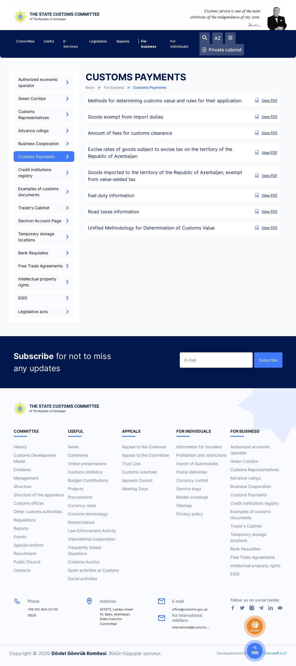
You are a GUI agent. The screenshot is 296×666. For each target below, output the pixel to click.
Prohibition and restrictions (201, 455)
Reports (21, 528)
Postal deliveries (191, 471)
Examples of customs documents (44, 191)
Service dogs (188, 488)
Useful (49, 41)
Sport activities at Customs (93, 570)
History (20, 446)
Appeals (122, 41)
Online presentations (87, 463)
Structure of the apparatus (39, 494)
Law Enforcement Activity (92, 530)
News (73, 446)
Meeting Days (135, 488)
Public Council (27, 561)
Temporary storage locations (44, 236)
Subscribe (268, 360)
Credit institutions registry (44, 172)
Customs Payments (44, 156)
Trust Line (131, 463)
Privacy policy (189, 513)
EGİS (44, 297)
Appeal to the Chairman (144, 446)
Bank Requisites (44, 252)
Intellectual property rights (44, 281)
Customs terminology (88, 513)
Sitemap (184, 505)
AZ (217, 38)
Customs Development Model (35, 458)
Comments (78, 455)
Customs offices (29, 503)
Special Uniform (28, 545)
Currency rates (82, 505)
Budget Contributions (88, 480)
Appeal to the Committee (145, 455)
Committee (25, 41)
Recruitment (25, 553)
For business (147, 44)
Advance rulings (44, 130)
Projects (75, 488)
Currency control (192, 480)
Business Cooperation (44, 143)
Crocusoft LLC (275, 653)
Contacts (22, 570)
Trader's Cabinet (44, 207)
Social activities (82, 578)
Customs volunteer (139, 471)
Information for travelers (199, 446)
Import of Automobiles (197, 463)
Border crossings (192, 497)
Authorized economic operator (44, 82)
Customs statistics (85, 471)
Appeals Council (137, 480)
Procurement (80, 497)
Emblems (22, 469)
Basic (90, 87)
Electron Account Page (44, 220)
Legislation (98, 41)
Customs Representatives (44, 114)
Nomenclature (81, 522)
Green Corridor (44, 98)
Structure (22, 486)
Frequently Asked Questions (84, 550)
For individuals (179, 44)
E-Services (70, 44)
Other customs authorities (38, 511)
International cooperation (91, 538)
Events (20, 536)
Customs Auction (84, 561)
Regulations (25, 519)
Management (26, 478)
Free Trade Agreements (44, 265)
